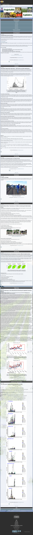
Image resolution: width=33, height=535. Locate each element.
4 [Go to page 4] (4, 61)
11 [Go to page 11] (2, 170)
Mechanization (16, 25)
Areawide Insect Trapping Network (16, 29)
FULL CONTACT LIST (14, 531)
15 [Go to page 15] (8, 170)
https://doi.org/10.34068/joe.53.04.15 (16, 236)
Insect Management (16, 21)
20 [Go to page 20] (15, 170)
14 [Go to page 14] (6, 170)
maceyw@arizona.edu (20, 57)
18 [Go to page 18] (12, 170)
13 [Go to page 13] (5, 170)
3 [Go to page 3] (3, 61)
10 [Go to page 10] (11, 61)
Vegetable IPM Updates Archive (16, 509)
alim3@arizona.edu (20, 377)
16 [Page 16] (9, 170)
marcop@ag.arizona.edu (20, 245)
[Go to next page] (13, 61)
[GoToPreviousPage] (1, 170)
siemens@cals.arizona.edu (21, 197)
